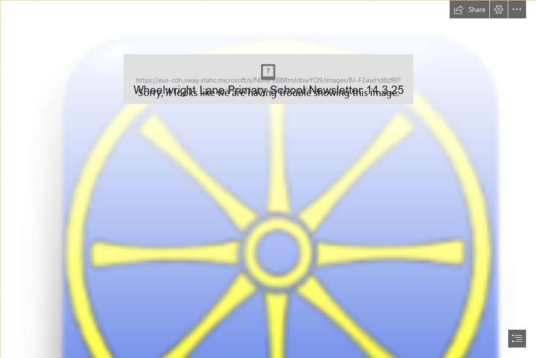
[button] (469, 9)
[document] (268, 179)
